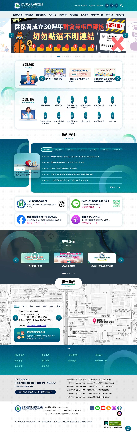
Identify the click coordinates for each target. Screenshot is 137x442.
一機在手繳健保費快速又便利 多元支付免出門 (65, 185)
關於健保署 (17, 15)
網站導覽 (77, 5)
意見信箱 (92, 5)
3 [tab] (64, 56)
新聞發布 (47, 154)
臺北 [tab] (25, 317)
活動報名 (117, 154)
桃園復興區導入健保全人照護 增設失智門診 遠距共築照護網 (70, 161)
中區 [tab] (38, 317)
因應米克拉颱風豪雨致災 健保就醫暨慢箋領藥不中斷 (67, 179)
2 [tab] (62, 56)
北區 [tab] (31, 317)
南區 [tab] (45, 317)
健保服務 (29, 15)
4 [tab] (66, 56)
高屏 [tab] (51, 317)
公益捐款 (89, 431)
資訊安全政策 (36, 431)
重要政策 (63, 15)
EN (112, 5)
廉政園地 (100, 5)
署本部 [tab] (17, 317)
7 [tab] (73, 56)
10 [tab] (79, 56)
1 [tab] (58, 56)
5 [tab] (68, 56)
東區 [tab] (58, 317)
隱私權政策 (27, 431)
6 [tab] (70, 56)
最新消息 (120, 15)
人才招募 (93, 154)
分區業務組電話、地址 (107, 5)
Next (125, 35)
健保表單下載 (97, 15)
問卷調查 (128, 428)
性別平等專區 (19, 431)
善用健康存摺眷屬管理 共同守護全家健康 (63, 167)
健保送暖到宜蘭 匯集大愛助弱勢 (59, 173)
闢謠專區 (58, 154)
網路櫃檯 (74, 15)
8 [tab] (75, 56)
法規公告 (82, 154)
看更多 (112, 192)
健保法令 (52, 15)
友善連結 (58, 431)
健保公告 (70, 154)
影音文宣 (109, 15)
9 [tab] (77, 56)
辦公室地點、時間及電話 (36, 336)
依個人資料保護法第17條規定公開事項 (74, 431)
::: (12, 1)
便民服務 (84, 15)
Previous (11, 35)
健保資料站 (41, 15)
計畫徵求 (105, 154)
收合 (69, 359)
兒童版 (84, 5)
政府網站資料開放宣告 (48, 431)
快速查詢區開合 (121, 5)
